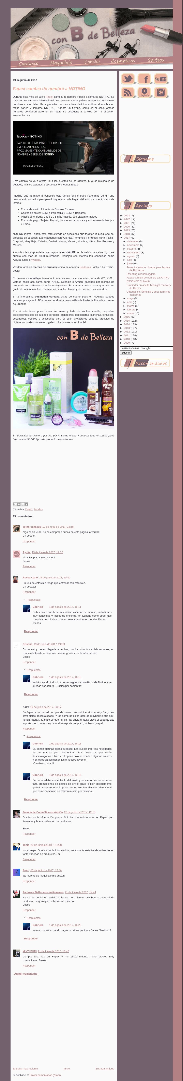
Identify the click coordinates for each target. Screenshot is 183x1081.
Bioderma (85, 267)
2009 (127, 342)
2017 (127, 237)
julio (130, 259)
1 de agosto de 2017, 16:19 (65, 774)
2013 (127, 327)
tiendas (38, 509)
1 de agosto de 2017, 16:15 (65, 677)
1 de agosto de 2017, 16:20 (65, 924)
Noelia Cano (30, 577)
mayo (130, 298)
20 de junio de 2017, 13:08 (46, 844)
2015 (127, 320)
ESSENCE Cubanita (138, 281)
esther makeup (32, 526)
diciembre (133, 241)
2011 (127, 335)
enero (131, 313)
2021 (127, 222)
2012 (127, 331)
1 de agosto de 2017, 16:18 (65, 743)
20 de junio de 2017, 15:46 (46, 870)
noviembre (133, 245)
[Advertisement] (63, 478)
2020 (127, 226)
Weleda (35, 259)
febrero (131, 309)
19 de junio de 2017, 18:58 (58, 526)
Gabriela (38, 606)
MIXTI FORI (30, 951)
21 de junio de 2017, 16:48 (53, 951)
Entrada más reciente (25, 1068)
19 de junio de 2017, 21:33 (49, 644)
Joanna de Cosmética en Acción (43, 812)
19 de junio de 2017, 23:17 (45, 706)
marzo (131, 305)
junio (130, 263)
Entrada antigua (105, 1068)
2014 (127, 324)
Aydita (27, 552)
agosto (131, 256)
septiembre (134, 252)
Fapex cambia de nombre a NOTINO (147, 277)
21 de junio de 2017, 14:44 (80, 892)
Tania (26, 844)
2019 (127, 230)
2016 (127, 316)
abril (130, 302)
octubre (132, 248)
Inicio (67, 1068)
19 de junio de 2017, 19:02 (47, 552)
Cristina (27, 644)
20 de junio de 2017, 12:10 (79, 812)
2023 (127, 215)
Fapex (49, 96)
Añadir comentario (25, 973)
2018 (127, 233)
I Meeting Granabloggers (140, 273)
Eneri (26, 870)
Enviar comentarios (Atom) (45, 1075)
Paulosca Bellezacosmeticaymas (43, 892)
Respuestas (34, 599)
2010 (127, 339)
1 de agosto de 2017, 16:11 (65, 606)
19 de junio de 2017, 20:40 (54, 577)
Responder (29, 541)
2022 (127, 219)
